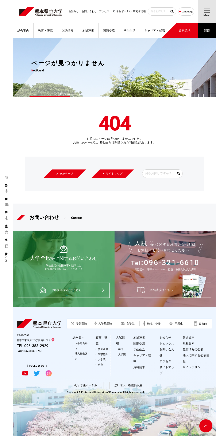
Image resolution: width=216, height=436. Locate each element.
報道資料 (188, 337)
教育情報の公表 (193, 349)
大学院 (101, 359)
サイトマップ (166, 370)
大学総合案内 (81, 346)
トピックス (166, 343)
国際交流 (139, 343)
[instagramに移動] (49, 373)
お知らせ (74, 11)
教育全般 (103, 349)
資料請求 (139, 367)
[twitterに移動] (37, 373)
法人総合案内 (81, 356)
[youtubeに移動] (25, 373)
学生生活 (139, 349)
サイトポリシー (193, 367)
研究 (100, 364)
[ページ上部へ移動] (205, 425)
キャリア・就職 (142, 358)
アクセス (104, 11)
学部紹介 (103, 354)
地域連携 (139, 337)
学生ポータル (121, 11)
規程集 (187, 343)
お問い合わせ (89, 11)
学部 (120, 349)
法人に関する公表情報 (196, 358)
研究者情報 (139, 11)
